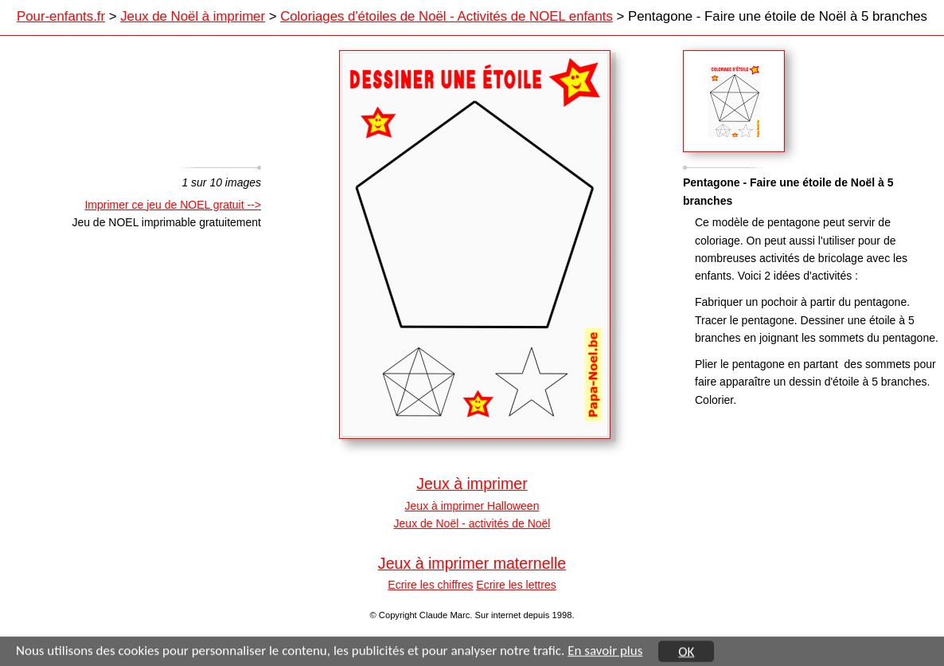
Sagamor (734, 101)
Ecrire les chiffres (430, 584)
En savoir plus (605, 651)
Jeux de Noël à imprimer (192, 16)
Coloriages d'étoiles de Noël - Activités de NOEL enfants (446, 16)
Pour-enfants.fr (61, 16)
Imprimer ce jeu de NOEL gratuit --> (172, 204)
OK (686, 652)
